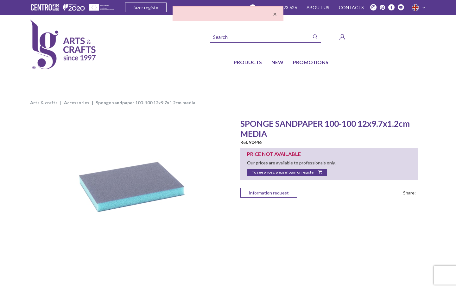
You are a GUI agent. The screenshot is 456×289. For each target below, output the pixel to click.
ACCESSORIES (76, 102)
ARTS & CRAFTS (44, 102)
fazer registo (145, 7)
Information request (269, 192)
